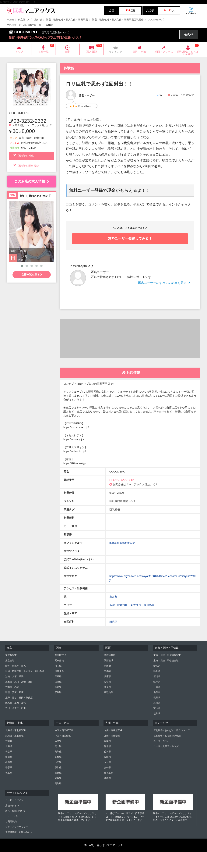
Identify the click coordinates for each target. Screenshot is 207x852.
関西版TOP (109, 655)
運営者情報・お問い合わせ (19, 832)
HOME (10, 19)
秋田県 (8, 757)
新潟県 (156, 676)
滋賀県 (107, 681)
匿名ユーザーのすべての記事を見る (164, 282)
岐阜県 (156, 681)
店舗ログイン (12, 805)
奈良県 (107, 687)
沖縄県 (107, 778)
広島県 (58, 741)
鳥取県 (58, 751)
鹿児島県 (108, 773)
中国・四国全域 (63, 735)
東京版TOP (24, 19)
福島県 (8, 773)
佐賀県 (107, 751)
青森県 (8, 751)
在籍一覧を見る (31, 274)
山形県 (8, 762)
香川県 (58, 767)
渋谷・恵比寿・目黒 (15, 666)
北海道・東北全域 (14, 735)
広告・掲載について (15, 811)
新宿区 (113, 621)
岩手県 (8, 767)
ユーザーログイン (14, 800)
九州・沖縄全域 (112, 735)
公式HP (188, 34)
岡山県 (58, 746)
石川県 (156, 703)
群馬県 (58, 692)
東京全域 (9, 660)
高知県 (58, 783)
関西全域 (108, 660)
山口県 (58, 762)
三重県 (156, 687)
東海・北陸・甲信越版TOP (167, 655)
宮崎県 (107, 767)
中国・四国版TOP (64, 730)
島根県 (58, 757)
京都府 (107, 671)
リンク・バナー (13, 816)
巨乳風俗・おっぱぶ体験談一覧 (24, 25)
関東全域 (59, 660)
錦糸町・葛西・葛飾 (15, 703)
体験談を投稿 (23, 155)
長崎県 (107, 757)
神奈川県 (59, 671)
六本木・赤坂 (12, 687)
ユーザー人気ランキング (165, 746)
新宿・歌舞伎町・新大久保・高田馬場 (67, 19)
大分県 (107, 762)
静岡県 (156, 671)
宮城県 (8, 741)
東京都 (38, 19)
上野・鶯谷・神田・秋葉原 (19, 697)
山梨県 (156, 692)
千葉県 (58, 676)
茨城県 (58, 681)
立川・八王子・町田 (15, 708)
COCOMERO (155, 19)
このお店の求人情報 (31, 181)
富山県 (156, 708)
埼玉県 (58, 666)
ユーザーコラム (161, 741)
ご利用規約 (11, 821)
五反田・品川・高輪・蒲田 (19, 681)
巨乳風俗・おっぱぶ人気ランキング (171, 730)
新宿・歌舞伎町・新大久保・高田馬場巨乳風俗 (118, 19)
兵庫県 (107, 676)
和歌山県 (108, 692)
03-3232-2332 (29, 121)
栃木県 (58, 687)
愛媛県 (58, 778)
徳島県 (58, 773)
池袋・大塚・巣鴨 (14, 676)
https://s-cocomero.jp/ (122, 542)
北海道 (8, 746)
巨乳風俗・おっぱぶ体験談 (167, 735)
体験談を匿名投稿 (26, 165)
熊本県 (107, 746)
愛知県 (156, 666)
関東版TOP (60, 655)
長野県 (156, 697)
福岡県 (107, 741)
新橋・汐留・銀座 (14, 692)
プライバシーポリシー (16, 826)
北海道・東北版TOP (15, 730)
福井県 (156, 713)
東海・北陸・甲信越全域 (165, 660)
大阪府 (107, 666)
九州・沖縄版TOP (113, 730)
